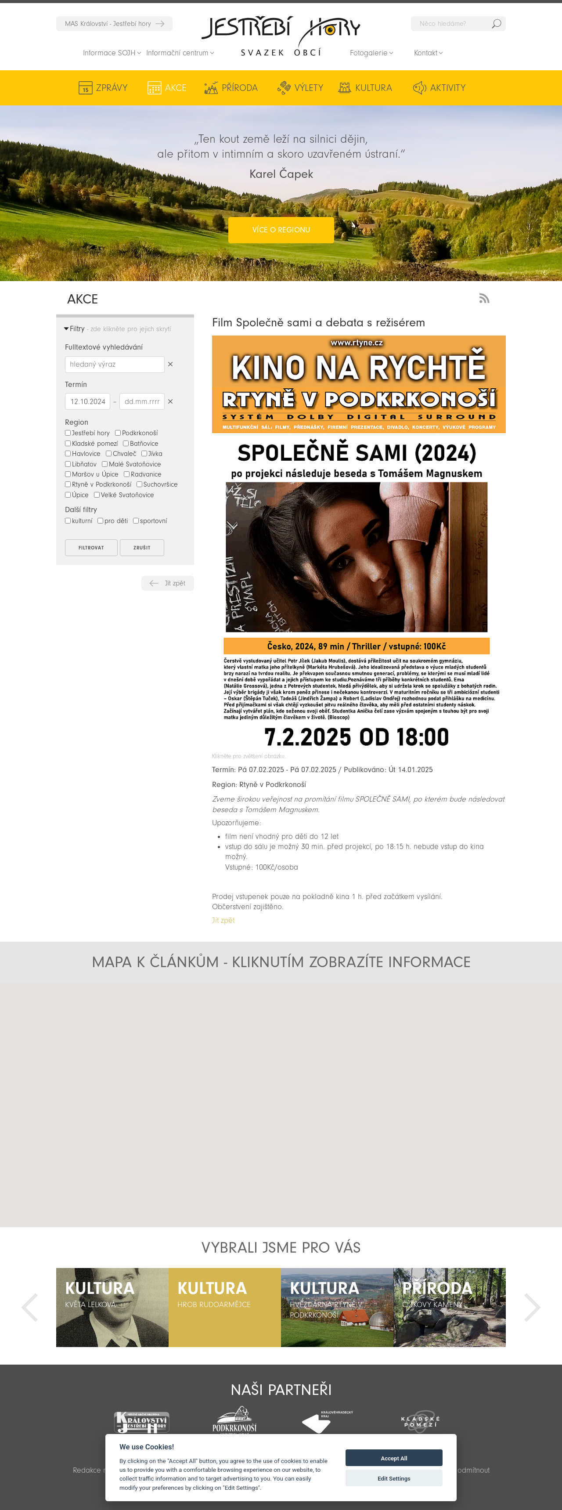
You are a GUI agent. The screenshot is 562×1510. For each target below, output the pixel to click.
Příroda (240, 88)
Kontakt (425, 53)
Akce (176, 88)
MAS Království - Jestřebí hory (108, 24)
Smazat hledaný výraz (170, 364)
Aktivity (447, 88)
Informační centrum (177, 53)
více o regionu (281, 230)
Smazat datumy (170, 401)
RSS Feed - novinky (486, 297)
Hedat (496, 24)
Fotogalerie (369, 53)
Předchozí (29, 1307)
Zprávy (111, 88)
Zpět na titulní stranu (281, 35)
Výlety (309, 88)
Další (532, 1307)
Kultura (373, 88)
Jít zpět (175, 583)
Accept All (394, 1458)
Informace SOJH (109, 53)
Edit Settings (394, 1478)
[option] (112, 1307)
